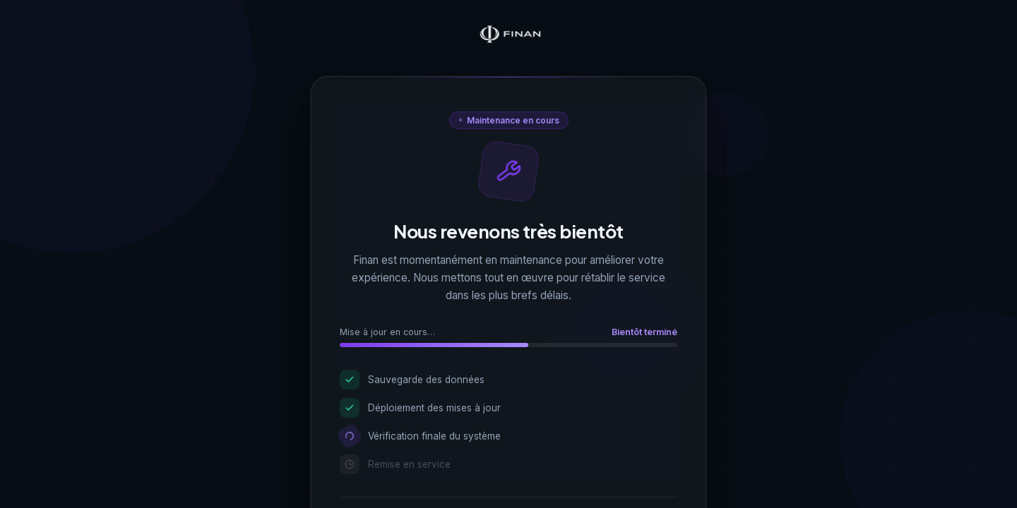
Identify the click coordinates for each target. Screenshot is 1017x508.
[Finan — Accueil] (508, 35)
